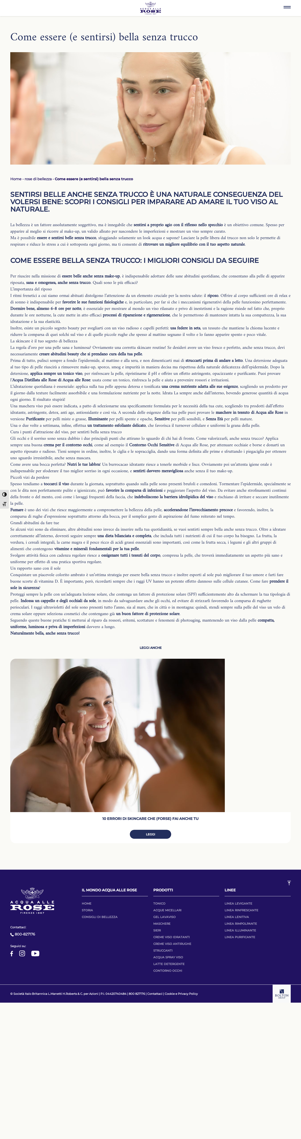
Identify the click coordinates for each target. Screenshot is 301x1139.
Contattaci (154, 993)
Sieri (157, 930)
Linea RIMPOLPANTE (241, 923)
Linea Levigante (238, 903)
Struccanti (163, 950)
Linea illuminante (240, 930)
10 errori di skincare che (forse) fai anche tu (150, 819)
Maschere (161, 923)
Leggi (150, 834)
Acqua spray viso (168, 957)
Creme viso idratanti (171, 937)
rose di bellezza (38, 179)
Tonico (159, 903)
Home (15, 179)
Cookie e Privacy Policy (181, 993)
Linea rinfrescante (241, 910)
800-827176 (22, 934)
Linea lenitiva (237, 917)
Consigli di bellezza (100, 917)
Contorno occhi (167, 970)
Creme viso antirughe (172, 944)
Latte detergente (169, 964)
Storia (87, 910)
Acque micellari (167, 910)
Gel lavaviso (164, 917)
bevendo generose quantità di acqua (257, 393)
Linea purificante (240, 937)
